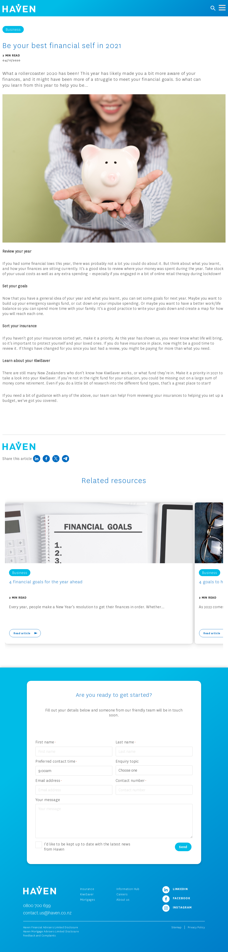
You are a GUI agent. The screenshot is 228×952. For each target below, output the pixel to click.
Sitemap (176, 927)
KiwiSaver (87, 894)
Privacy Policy (196, 927)
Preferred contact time (56, 761)
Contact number (131, 780)
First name (45, 742)
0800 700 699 (37, 905)
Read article (22, 633)
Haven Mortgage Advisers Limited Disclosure (51, 931)
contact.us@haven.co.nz (47, 913)
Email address (48, 780)
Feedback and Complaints (39, 935)
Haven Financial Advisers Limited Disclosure (50, 927)
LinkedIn (175, 889)
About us (122, 899)
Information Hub (127, 889)
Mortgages (87, 899)
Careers (122, 894)
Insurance (87, 889)
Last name (126, 742)
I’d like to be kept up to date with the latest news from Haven (87, 847)
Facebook (176, 898)
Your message (47, 799)
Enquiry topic (127, 761)
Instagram (177, 907)
